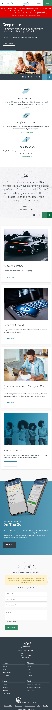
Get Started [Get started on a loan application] (26, 132)
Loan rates (26, 108)
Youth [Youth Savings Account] (4, 670)
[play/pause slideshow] (23, 77)
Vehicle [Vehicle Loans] (5, 685)
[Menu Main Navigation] (2, 3)
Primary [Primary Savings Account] (5, 667)
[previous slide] (44, 77)
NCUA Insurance (30, 706)
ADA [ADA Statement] (38, 706)
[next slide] (49, 77)
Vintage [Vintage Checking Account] (29, 675)
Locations (26, 157)
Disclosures (18, 706)
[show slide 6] (39, 77)
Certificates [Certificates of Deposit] (6, 675)
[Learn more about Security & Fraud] (10, 338)
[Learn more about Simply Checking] (10, 402)
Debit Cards (30, 690)
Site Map (45, 706)
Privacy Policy (8, 706)
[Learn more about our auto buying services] (10, 277)
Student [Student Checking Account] (29, 672)
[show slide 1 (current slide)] (25, 77)
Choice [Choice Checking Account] (29, 670)
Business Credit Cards (34, 688)
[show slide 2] (28, 77)
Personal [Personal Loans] (5, 688)
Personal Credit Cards (34, 685)
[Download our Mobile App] (9, 545)
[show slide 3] (31, 77)
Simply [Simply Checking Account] (29, 667)
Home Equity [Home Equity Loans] (6, 693)
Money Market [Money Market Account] (7, 672)
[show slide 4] (34, 77)
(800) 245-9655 (26, 657)
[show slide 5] (36, 77)
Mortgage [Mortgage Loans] (5, 690)
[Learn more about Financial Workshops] (10, 464)
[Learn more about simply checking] (9, 43)
